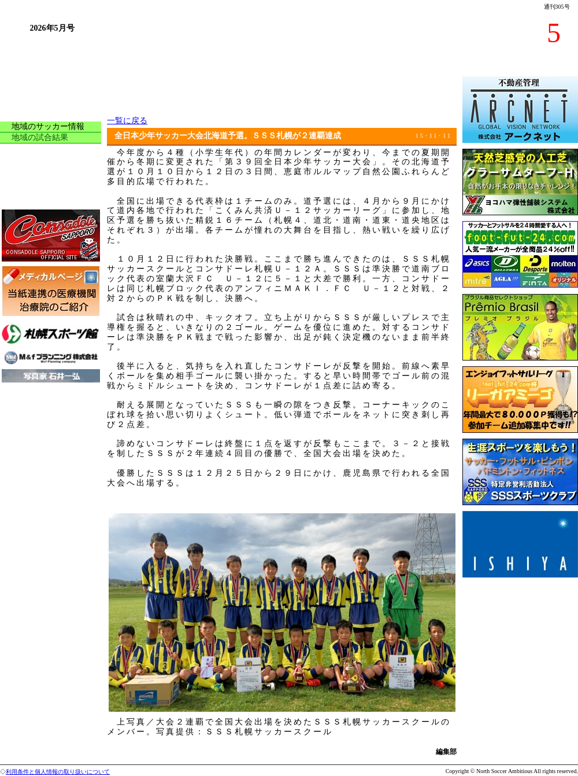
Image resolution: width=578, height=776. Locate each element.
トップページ (36, 82)
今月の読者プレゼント (52, 201)
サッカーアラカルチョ (52, 152)
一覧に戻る (127, 120)
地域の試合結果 (40, 137)
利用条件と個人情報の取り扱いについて (58, 771)
